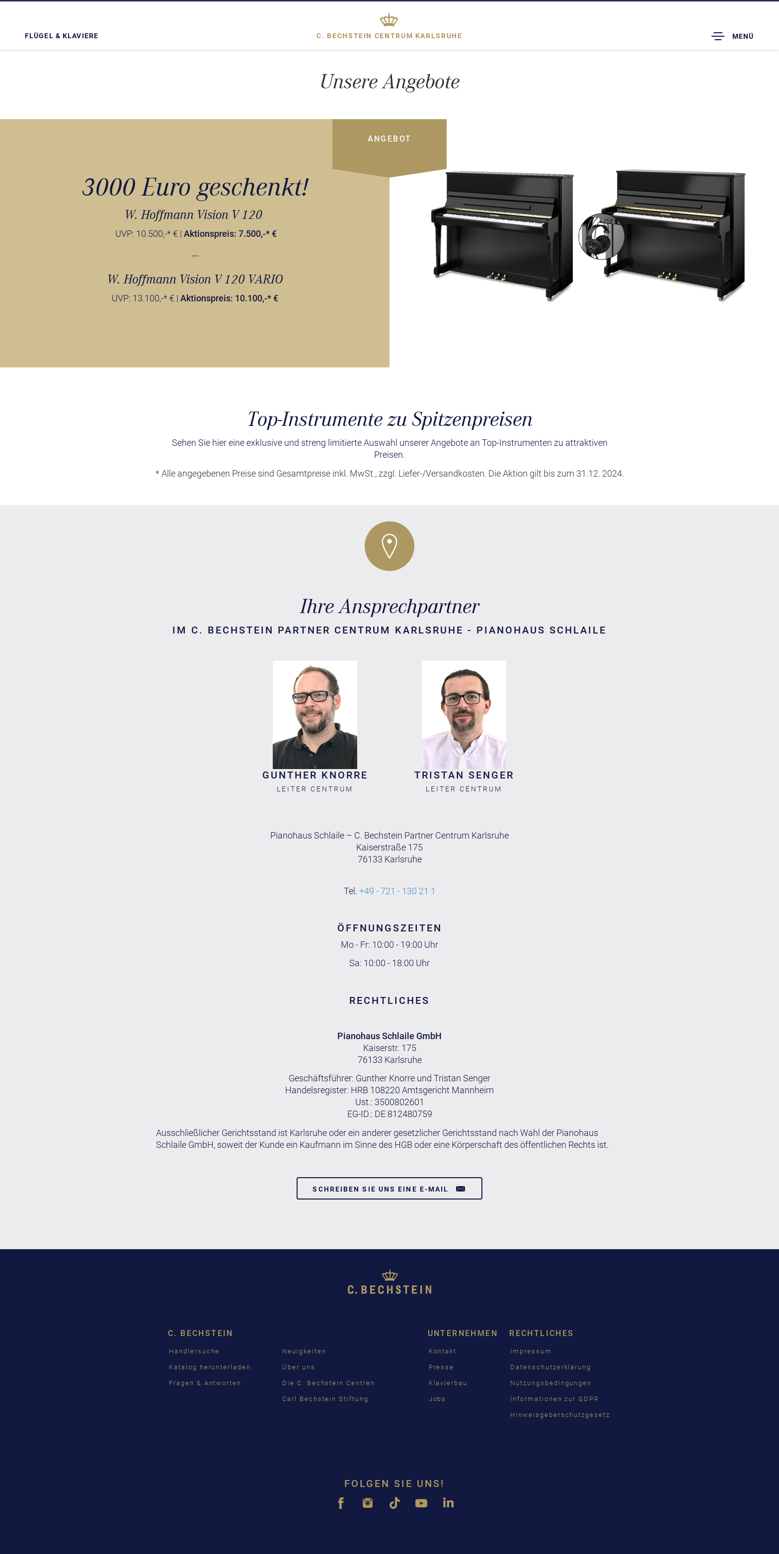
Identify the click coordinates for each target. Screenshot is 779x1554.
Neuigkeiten (304, 1351)
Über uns (298, 1367)
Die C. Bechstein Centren (328, 1383)
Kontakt (443, 1351)
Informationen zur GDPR (554, 1399)
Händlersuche (194, 1351)
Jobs (438, 1399)
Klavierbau (448, 1383)
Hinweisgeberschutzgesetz (560, 1414)
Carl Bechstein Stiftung (325, 1399)
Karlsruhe (389, 36)
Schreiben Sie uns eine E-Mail (389, 1188)
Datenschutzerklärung (550, 1367)
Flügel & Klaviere (61, 36)
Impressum (531, 1351)
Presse (442, 1367)
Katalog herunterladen (210, 1367)
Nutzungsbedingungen (551, 1383)
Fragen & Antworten (205, 1383)
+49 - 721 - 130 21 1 (397, 891)
